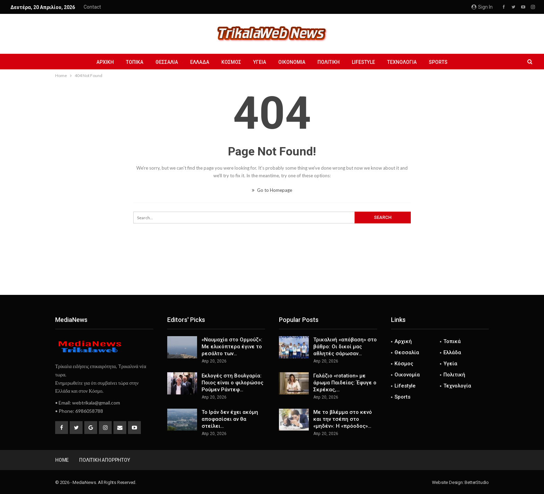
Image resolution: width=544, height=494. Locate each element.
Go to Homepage (272, 190)
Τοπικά (134, 62)
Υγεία (259, 62)
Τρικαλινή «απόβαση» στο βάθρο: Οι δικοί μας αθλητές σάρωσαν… (345, 347)
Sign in (482, 7)
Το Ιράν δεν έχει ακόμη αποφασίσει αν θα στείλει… (230, 419)
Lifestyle (363, 62)
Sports (438, 62)
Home (62, 460)
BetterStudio (477, 482)
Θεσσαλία (166, 62)
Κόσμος (231, 62)
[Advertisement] (272, 272)
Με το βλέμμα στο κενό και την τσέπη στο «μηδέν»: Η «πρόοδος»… (342, 419)
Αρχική (105, 62)
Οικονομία (291, 62)
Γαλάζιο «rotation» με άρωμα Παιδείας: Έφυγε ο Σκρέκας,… (344, 383)
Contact (92, 7)
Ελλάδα (199, 62)
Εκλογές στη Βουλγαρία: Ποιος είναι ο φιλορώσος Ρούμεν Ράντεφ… (232, 383)
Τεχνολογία (402, 62)
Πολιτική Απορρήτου (104, 460)
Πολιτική (328, 62)
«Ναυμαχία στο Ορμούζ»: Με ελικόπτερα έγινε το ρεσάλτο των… (232, 347)
